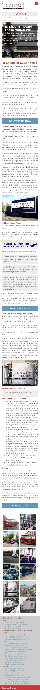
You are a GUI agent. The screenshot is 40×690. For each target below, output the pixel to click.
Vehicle (5, 666)
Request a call (19, 308)
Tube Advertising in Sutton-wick (14, 645)
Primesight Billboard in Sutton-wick (16, 637)
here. (33, 465)
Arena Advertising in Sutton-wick (15, 660)
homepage (7, 489)
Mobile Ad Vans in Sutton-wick (14, 675)
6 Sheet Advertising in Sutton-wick (15, 624)
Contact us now (20, 121)
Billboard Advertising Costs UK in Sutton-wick (18, 630)
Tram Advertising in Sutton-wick (14, 662)
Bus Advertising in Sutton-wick (14, 671)
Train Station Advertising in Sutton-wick (17, 656)
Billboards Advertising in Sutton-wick (15, 618)
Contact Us (20, 505)
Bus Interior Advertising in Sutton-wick (17, 681)
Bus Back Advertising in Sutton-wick (16, 679)
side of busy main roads (23, 147)
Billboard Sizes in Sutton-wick (14, 622)
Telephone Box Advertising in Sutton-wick (18, 650)
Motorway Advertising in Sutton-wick (16, 654)
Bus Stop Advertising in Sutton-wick (16, 643)
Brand (5, 633)
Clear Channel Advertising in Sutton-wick (17, 635)
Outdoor (5, 641)
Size (4, 620)
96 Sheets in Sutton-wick (12, 628)
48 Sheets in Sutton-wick (12, 626)
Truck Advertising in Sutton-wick (15, 673)
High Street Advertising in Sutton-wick (16, 639)
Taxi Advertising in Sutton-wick (14, 669)
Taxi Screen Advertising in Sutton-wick (17, 677)
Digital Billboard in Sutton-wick (14, 652)
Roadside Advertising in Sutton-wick (16, 647)
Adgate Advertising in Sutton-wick (15, 664)
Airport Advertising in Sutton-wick (15, 658)
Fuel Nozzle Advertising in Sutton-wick (17, 683)
